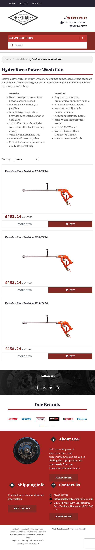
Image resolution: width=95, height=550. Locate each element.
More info (25, 224)
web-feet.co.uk (78, 529)
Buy (70, 224)
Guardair (20, 59)
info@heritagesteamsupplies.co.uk (73, 499)
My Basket (78, 26)
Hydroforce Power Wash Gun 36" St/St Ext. (26, 237)
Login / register (73, 22)
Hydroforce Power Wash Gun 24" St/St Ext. (26, 171)
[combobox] (47, 45)
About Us (23, 3)
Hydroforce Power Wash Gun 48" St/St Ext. (26, 303)
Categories (47, 38)
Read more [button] (63, 477)
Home (12, 3)
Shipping (36, 3)
